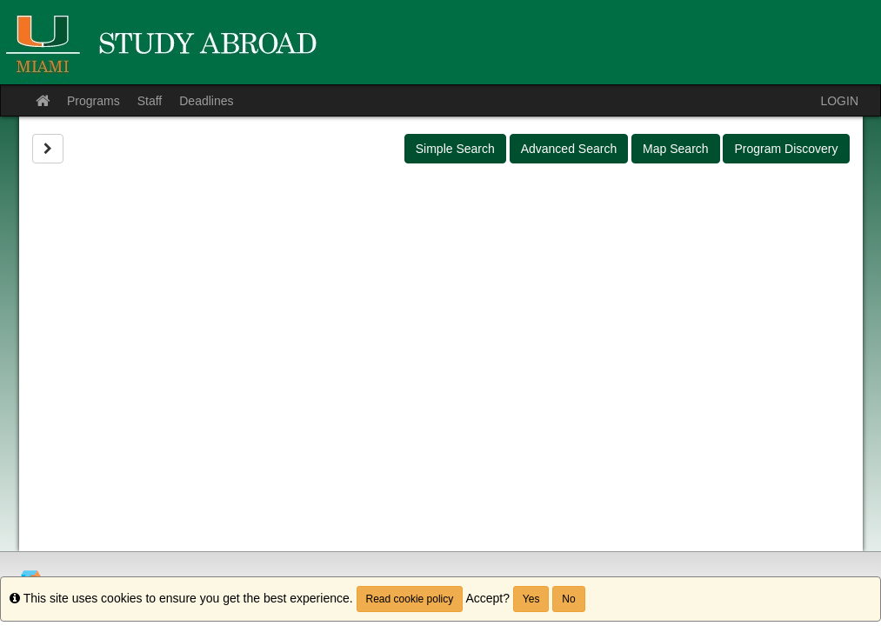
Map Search (675, 149)
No (568, 599)
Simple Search (455, 149)
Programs (93, 101)
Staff (150, 101)
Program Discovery (786, 149)
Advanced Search (569, 149)
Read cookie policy (410, 599)
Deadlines (206, 101)
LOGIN (839, 101)
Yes (531, 599)
